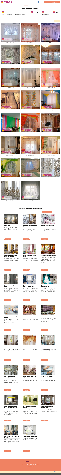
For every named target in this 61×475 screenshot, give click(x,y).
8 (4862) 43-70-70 (30, 465)
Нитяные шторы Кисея (9, 15)
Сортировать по (57, 21)
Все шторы (3, 14)
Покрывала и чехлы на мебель (45, 14)
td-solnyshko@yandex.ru (30, 466)
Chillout (2, 15)
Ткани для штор (36, 12)
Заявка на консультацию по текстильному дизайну (55, 2)
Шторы (6, 12)
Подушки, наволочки (44, 15)
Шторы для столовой (9, 14)
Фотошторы (23, 14)
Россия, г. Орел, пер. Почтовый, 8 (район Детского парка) (30, 464)
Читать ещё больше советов (47, 211)
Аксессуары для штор (57, 12)
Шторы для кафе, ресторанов (17, 14)
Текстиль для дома (47, 12)
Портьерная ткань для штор (25, 15)
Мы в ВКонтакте (56, 471)
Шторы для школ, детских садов (17, 15)
